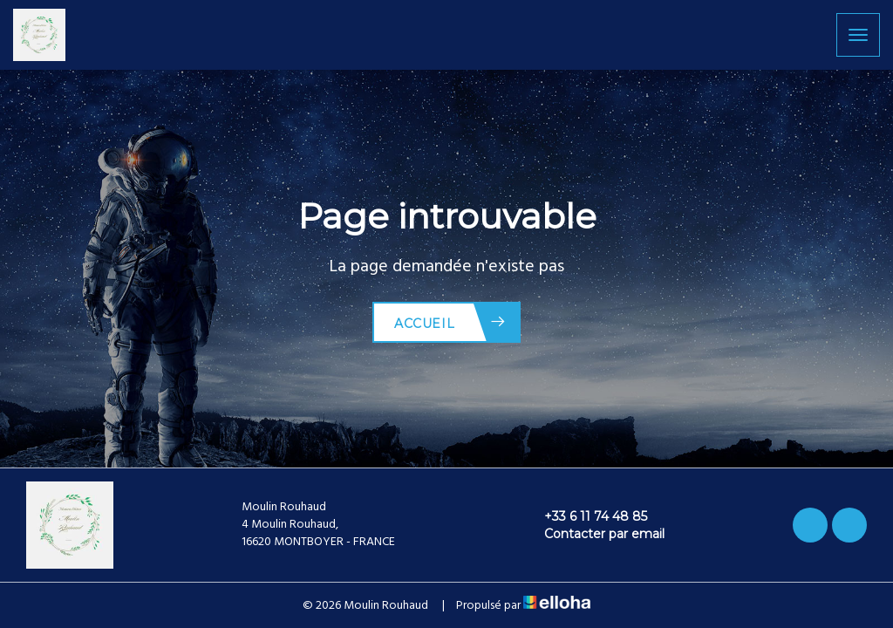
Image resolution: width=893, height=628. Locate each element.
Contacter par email (594, 534)
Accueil (450, 322)
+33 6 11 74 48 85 (585, 516)
